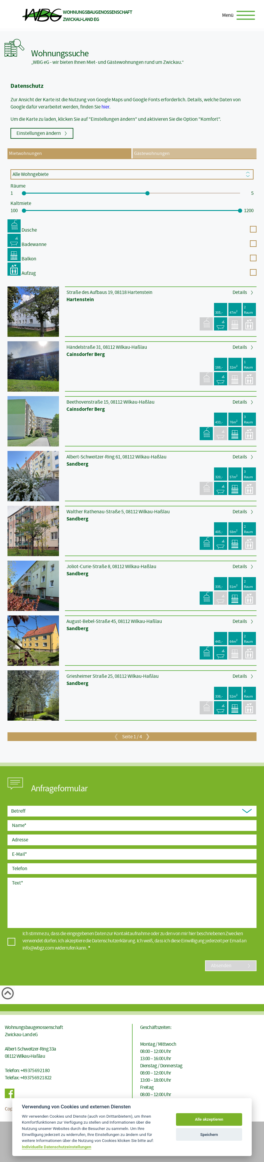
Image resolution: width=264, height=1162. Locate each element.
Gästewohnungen (152, 153)
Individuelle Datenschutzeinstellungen (56, 1146)
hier (105, 107)
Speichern (209, 1134)
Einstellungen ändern (38, 133)
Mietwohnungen (25, 153)
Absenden (221, 965)
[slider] (24, 193)
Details (240, 292)
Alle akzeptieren (209, 1119)
